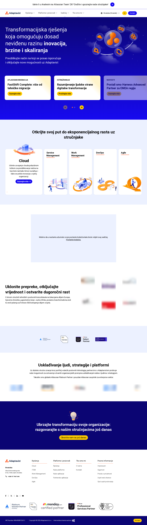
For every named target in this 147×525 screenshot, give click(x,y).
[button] (28, 88)
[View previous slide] (65, 107)
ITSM (34, 470)
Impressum (102, 466)
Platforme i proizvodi (47, 13)
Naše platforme (59, 470)
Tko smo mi (78, 13)
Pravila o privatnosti (105, 474)
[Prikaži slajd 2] (74, 107)
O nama (79, 466)
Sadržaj (65, 13)
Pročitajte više (65, 94)
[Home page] (13, 13)
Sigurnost (101, 470)
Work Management (39, 474)
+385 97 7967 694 (13, 476)
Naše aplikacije (58, 474)
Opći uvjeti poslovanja (105, 482)
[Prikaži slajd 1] (72, 107)
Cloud (34, 466)
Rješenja (30, 13)
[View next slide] (82, 107)
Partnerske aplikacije (60, 478)
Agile (33, 482)
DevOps (34, 478)
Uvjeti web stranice (104, 478)
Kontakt (132, 13)
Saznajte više (15, 94)
